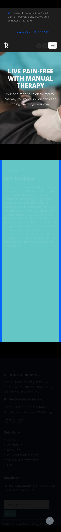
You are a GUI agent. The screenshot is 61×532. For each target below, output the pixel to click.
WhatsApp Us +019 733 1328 (32, 32)
